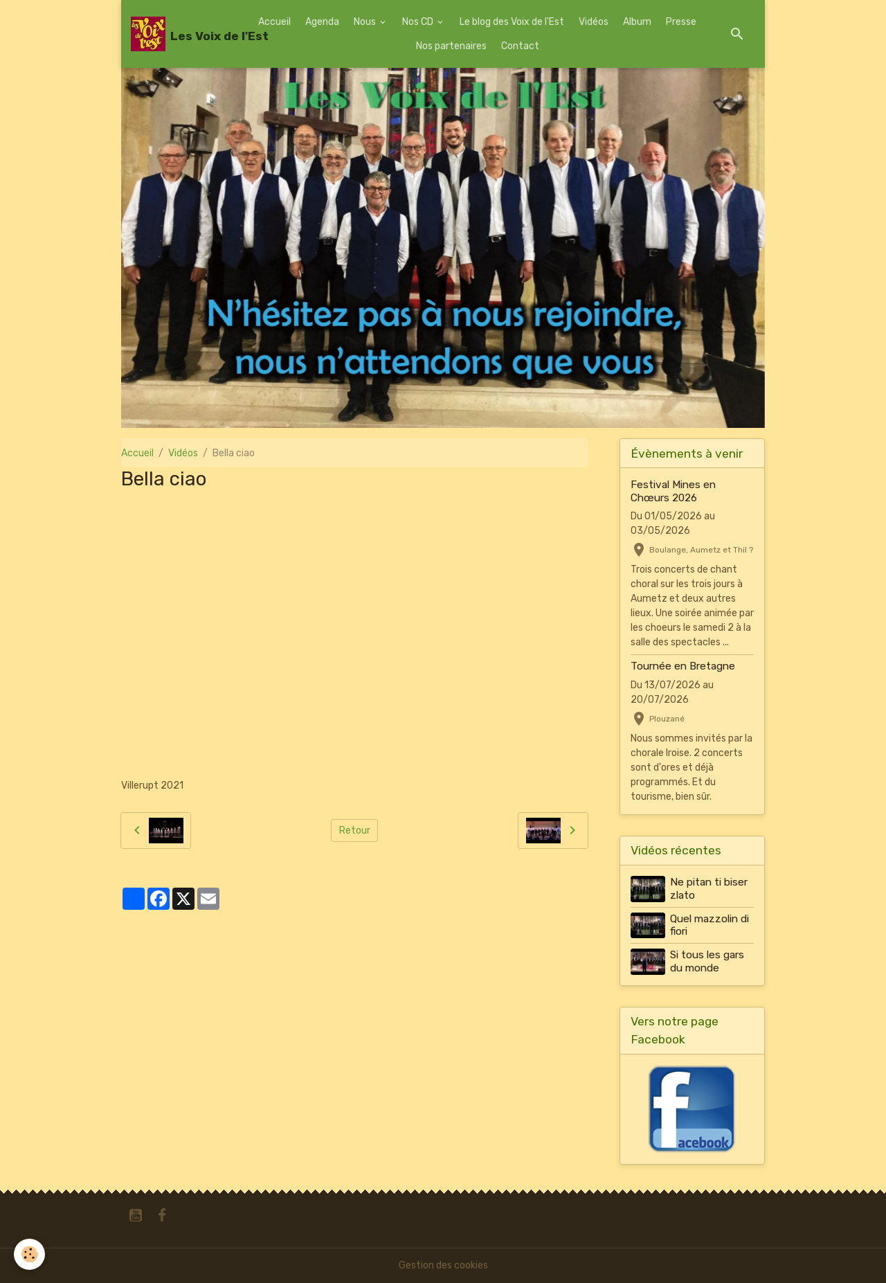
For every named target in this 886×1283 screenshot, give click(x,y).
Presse (681, 22)
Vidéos (593, 22)
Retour (354, 830)
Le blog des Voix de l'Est (512, 22)
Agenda (322, 22)
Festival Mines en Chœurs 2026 (673, 490)
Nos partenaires (451, 46)
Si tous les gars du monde (707, 961)
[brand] (185, 34)
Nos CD (418, 22)
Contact (520, 46)
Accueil (274, 22)
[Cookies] (29, 1254)
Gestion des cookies (443, 1265)
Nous (366, 22)
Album (637, 22)
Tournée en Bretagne (683, 666)
